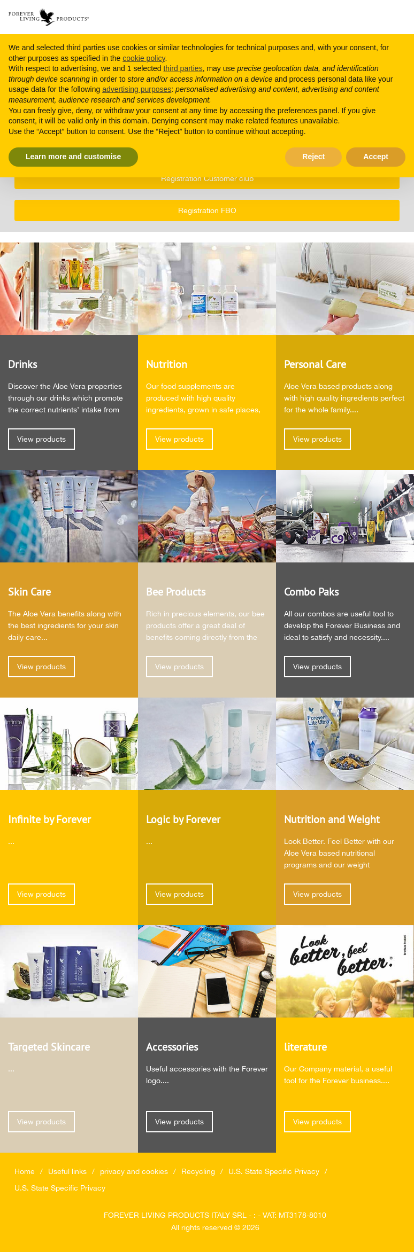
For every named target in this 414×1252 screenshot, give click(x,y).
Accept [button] (375, 156)
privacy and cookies (134, 1171)
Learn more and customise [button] (73, 156)
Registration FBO (207, 210)
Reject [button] (313, 156)
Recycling (198, 1171)
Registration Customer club (207, 178)
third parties (182, 68)
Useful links (67, 1171)
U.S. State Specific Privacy (273, 1171)
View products (41, 439)
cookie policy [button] (143, 58)
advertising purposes (136, 89)
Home (24, 1171)
